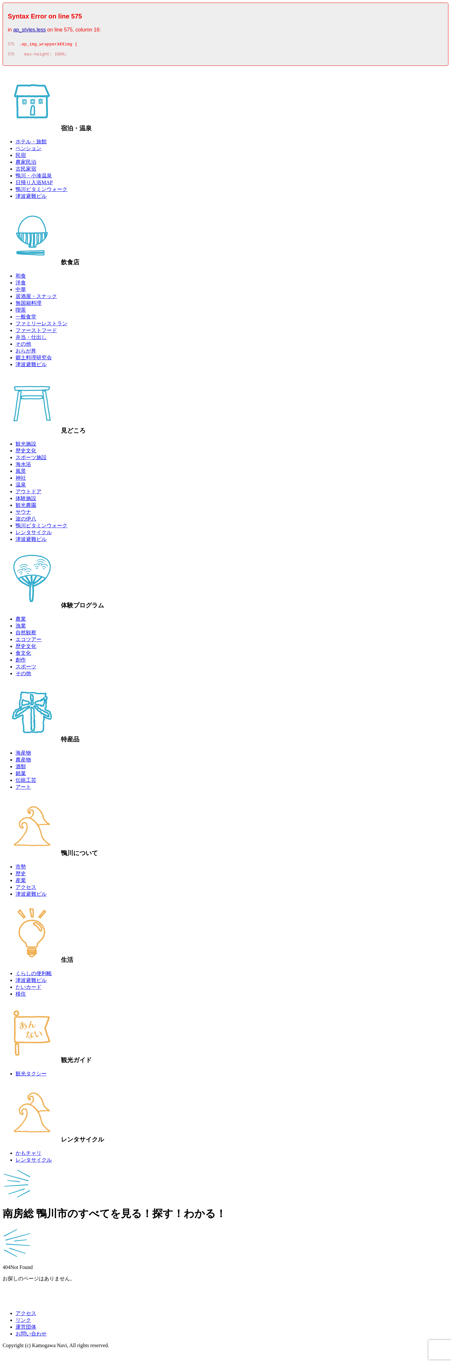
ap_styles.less (29, 29)
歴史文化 (26, 452)
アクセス (26, 889)
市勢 (21, 868)
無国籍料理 (28, 305)
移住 (21, 996)
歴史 (21, 875)
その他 (23, 346)
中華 (21, 291)
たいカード (28, 989)
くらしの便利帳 (34, 975)
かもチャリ (28, 1155)
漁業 (21, 627)
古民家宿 (26, 170)
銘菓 (21, 775)
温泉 (21, 486)
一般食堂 (26, 318)
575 (11, 45)
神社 (21, 480)
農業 (21, 621)
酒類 (21, 768)
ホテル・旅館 (31, 143)
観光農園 (26, 507)
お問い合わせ (31, 1335)
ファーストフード (36, 332)
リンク (23, 1322)
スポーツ (26, 668)
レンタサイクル (34, 534)
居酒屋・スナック (36, 298)
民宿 (21, 157)
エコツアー (28, 641)
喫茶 (21, 312)
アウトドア (28, 493)
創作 (21, 661)
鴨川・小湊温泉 (34, 177)
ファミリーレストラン (41, 325)
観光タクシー (31, 1075)
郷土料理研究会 (34, 359)
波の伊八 (26, 520)
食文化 (23, 655)
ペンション (28, 150)
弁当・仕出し (31, 339)
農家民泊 (26, 164)
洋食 (21, 284)
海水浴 (23, 466)
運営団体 (26, 1329)
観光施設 (26, 446)
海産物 (23, 755)
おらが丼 (26, 352)
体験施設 (26, 500)
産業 (21, 882)
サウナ (23, 514)
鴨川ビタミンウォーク (41, 191)
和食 (21, 278)
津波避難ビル (31, 198)
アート (23, 789)
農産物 (23, 761)
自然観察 (26, 634)
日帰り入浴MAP (34, 184)
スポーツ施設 (31, 459)
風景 (21, 473)
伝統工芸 (26, 782)
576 (11, 56)
